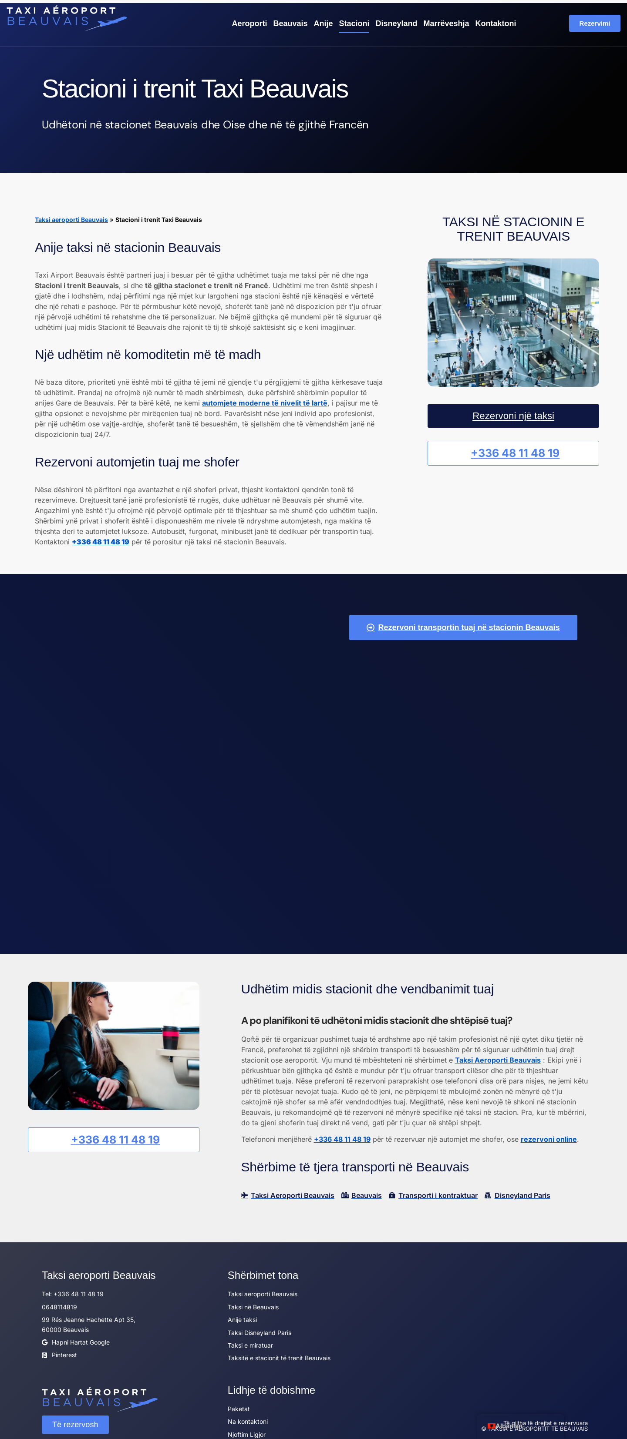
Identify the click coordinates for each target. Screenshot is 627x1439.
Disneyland (396, 23)
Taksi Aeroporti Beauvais (498, 1038)
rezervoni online (549, 1117)
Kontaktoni (495, 23)
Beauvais (290, 23)
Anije (323, 23)
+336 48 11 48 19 (342, 1117)
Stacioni (354, 23)
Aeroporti (249, 23)
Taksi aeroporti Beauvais (71, 219)
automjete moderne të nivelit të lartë (264, 402)
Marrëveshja (446, 23)
